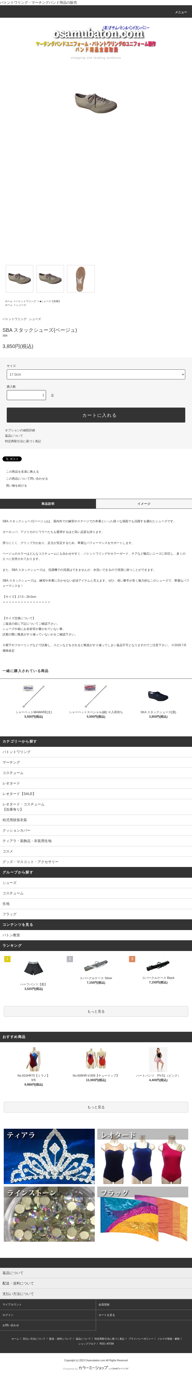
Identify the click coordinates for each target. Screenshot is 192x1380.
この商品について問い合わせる (24, 478)
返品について (14, 435)
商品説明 (48, 504)
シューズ (21, 305)
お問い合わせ (10, 1325)
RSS (102, 1343)
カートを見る (106, 1314)
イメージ (144, 504)
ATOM (110, 1343)
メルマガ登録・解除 (168, 1338)
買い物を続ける (13, 485)
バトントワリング (26, 301)
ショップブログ (87, 1343)
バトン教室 (11, 935)
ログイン (8, 1314)
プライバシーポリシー (141, 1338)
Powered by (96, 1368)
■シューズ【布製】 (50, 301)
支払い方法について (34, 1338)
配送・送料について (60, 1338)
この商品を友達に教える (19, 471)
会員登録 (104, 1304)
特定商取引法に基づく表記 (23, 441)
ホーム (8, 301)
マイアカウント (12, 1304)
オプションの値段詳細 (20, 430)
